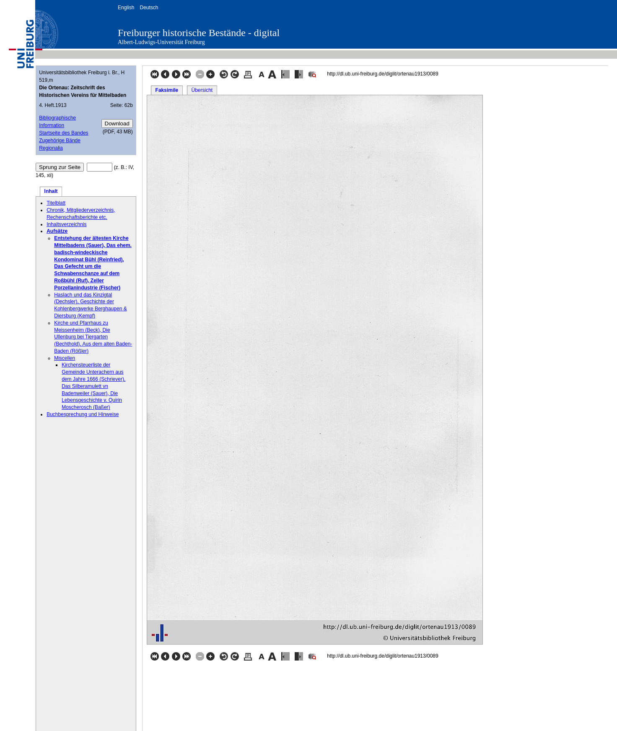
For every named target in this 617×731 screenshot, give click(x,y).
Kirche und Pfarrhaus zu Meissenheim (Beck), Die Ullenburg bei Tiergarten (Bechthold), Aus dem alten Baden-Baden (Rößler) (93, 337)
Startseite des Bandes (63, 133)
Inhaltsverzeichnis (66, 224)
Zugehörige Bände (59, 140)
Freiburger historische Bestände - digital (199, 32)
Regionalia (51, 148)
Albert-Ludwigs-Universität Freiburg (161, 42)
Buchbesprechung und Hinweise (83, 414)
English (126, 7)
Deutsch (149, 7)
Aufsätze (57, 231)
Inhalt (51, 191)
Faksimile (167, 90)
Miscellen (64, 358)
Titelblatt (56, 203)
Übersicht (202, 90)
